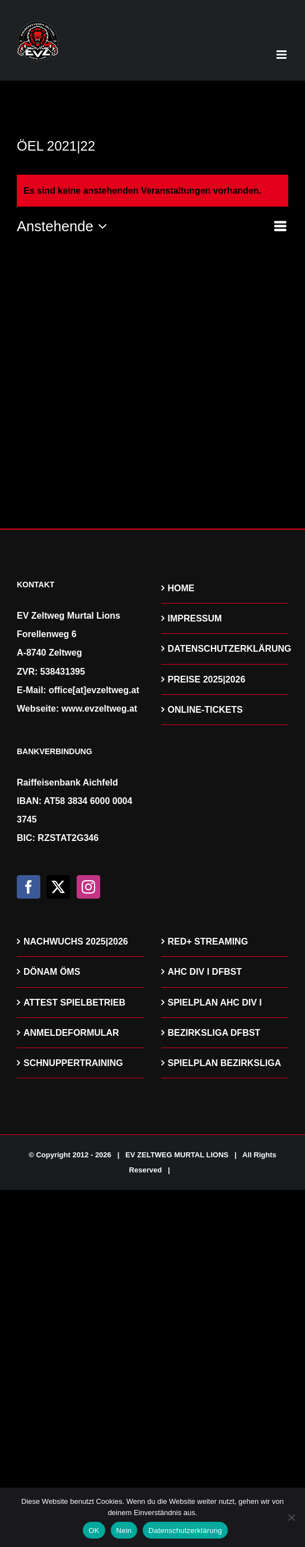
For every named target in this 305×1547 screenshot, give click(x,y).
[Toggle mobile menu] (282, 54)
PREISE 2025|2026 (207, 679)
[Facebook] (28, 887)
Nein (124, 1530)
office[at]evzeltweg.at (94, 690)
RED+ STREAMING (208, 941)
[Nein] (291, 1517)
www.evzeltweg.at (99, 708)
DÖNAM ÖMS (52, 971)
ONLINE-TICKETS (205, 709)
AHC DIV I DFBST (205, 971)
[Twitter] (58, 887)
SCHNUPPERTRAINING (73, 1063)
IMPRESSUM (195, 618)
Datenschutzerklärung (185, 1530)
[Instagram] (88, 887)
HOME (181, 588)
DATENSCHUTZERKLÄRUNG (225, 648)
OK (93, 1530)
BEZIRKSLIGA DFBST (214, 1032)
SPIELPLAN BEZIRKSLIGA (224, 1063)
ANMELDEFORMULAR (71, 1032)
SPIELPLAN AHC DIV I (215, 1002)
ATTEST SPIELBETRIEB (74, 1002)
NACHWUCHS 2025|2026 (76, 941)
